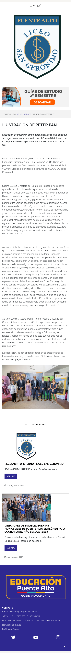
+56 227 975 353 (18, 616)
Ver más (11, 476)
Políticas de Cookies (11, 629)
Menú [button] (35, 6)
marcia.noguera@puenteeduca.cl (24, 612)
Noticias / (27, 114)
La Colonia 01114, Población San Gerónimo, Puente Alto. (36, 620)
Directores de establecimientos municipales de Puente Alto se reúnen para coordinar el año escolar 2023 (35, 528)
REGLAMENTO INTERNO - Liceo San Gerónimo (34, 463)
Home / (20, 114)
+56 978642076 (33, 616)
